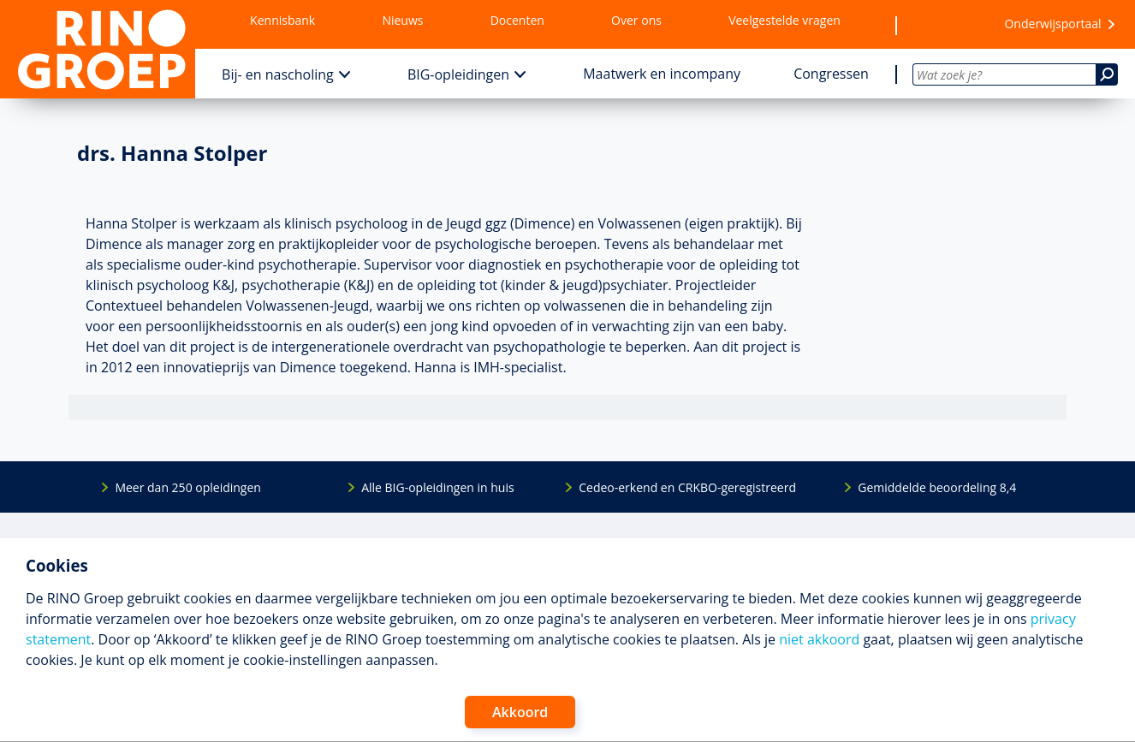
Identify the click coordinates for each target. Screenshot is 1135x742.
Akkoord (520, 712)
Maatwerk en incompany (661, 73)
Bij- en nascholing (278, 74)
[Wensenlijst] (942, 25)
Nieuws (402, 20)
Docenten (517, 20)
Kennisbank (282, 20)
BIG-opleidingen (458, 74)
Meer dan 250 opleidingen (188, 487)
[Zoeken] (1107, 74)
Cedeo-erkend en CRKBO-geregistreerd (687, 487)
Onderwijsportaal (1052, 23)
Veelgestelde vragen (784, 20)
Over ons (636, 20)
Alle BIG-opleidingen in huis (437, 487)
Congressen (831, 73)
